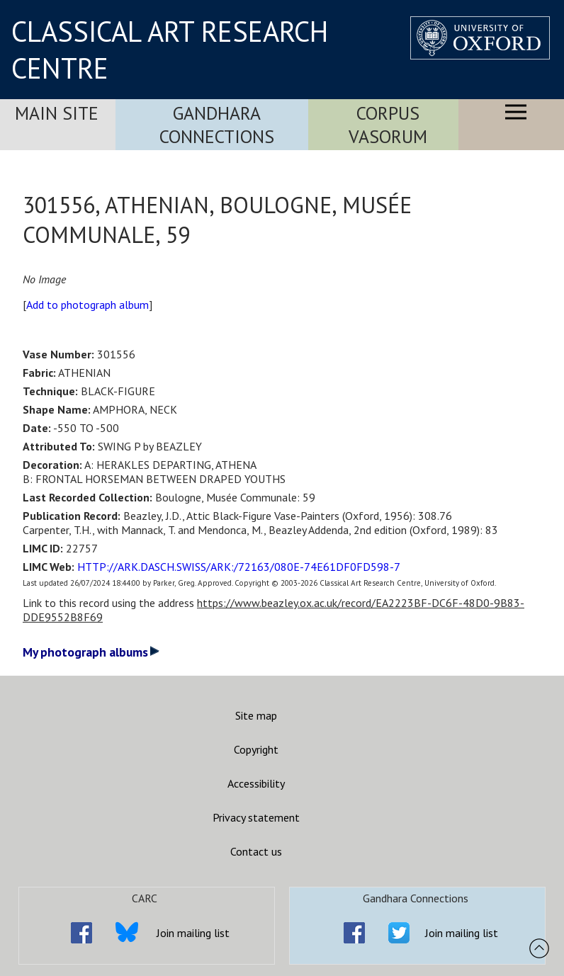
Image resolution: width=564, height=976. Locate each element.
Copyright (256, 749)
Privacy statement (256, 817)
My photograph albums (91, 652)
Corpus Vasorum (388, 124)
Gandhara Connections (216, 124)
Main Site (56, 113)
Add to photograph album (87, 304)
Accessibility (256, 783)
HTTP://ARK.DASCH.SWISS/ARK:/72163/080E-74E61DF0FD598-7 (238, 567)
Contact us (256, 851)
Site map (256, 715)
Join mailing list (193, 933)
